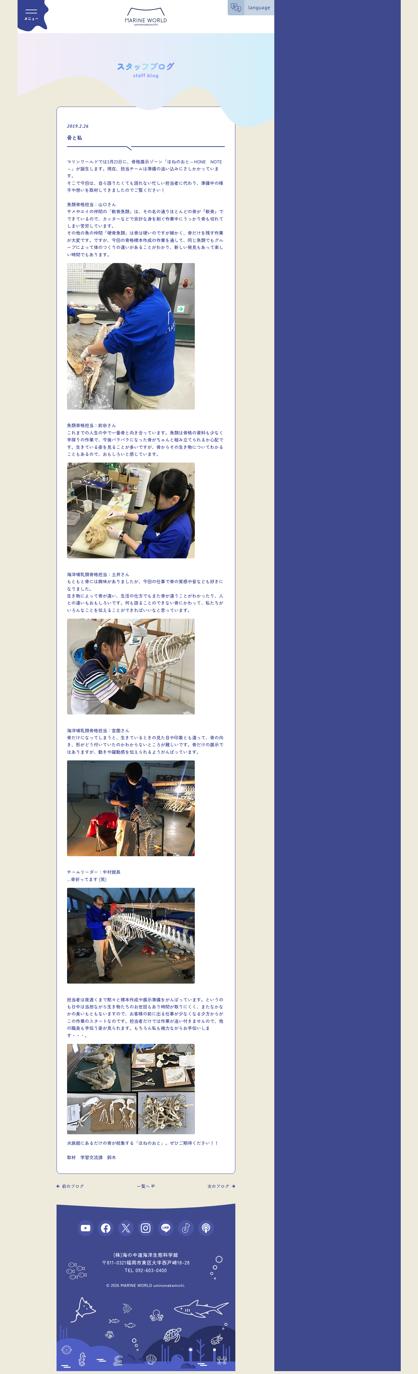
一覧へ (143, 1186)
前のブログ (73, 1186)
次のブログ (219, 1186)
